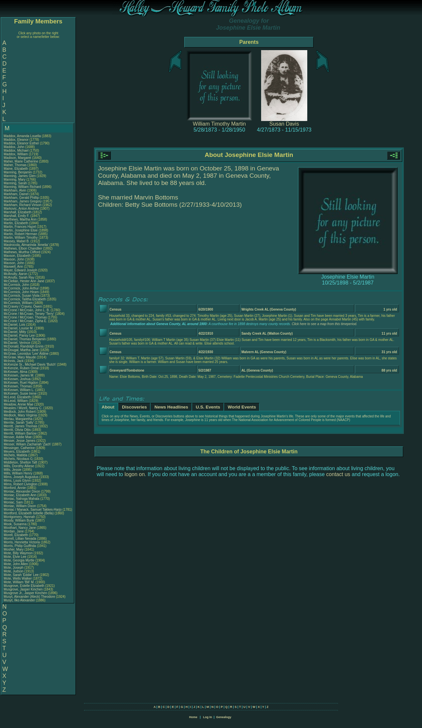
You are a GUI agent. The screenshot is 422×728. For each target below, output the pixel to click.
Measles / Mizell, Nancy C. (23, 408)
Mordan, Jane (14, 531)
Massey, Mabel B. (17, 241)
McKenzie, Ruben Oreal (21, 368)
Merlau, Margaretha (18, 419)
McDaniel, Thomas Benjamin (25, 339)
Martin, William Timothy (21, 237)
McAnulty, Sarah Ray (19, 277)
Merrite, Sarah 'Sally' (19, 422)
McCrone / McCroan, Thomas (26, 317)
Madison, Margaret (18, 158)
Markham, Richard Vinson (23, 205)
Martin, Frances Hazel (20, 226)
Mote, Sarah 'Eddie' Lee (21, 575)
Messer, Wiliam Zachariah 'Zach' (27, 444)
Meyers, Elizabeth (17, 451)
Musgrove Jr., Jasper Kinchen (25, 593)
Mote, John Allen (16, 564)
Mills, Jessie (13, 469)
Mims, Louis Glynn (17, 480)
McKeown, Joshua (18, 379)
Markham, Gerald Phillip (21, 197)
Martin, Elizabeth (16, 223)
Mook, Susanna (15, 524)
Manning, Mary (15, 179)
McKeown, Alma (16, 372)
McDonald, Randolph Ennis (24, 346)
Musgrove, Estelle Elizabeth (24, 586)
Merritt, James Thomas (20, 426)
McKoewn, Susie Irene (20, 393)
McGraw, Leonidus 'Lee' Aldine (26, 353)
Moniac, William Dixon (20, 506)
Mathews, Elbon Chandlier (23, 248)
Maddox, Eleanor (16, 139)
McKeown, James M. (19, 375)
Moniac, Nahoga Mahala (21, 499)
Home (193, 717)
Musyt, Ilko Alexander (19, 600)
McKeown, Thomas (18, 386)
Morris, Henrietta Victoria (22, 542)
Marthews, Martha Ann (20, 219)
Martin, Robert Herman (20, 234)
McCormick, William (19, 303)
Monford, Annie (15, 488)
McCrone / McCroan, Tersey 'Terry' (29, 314)
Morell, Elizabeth (16, 535)
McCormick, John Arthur (21, 288)
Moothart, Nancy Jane (20, 528)
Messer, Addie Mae (18, 437)
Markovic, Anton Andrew (21, 208)
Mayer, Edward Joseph (20, 270)
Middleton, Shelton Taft (20, 462)
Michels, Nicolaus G (18, 459)
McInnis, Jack (14, 361)
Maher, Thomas (15, 165)
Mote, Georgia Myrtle (19, 560)
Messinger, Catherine (20, 448)
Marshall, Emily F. (16, 216)
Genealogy (223, 717)
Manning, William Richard (22, 187)
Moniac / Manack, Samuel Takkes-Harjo (33, 509)
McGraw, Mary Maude (20, 357)
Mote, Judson (14, 571)
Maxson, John (14, 259)
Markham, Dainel (16, 194)
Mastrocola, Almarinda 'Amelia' (26, 245)
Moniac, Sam (14, 502)
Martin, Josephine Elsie (21, 230)
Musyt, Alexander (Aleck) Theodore (29, 596)
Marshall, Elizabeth (18, 212)
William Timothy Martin (219, 124)
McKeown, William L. (19, 390)
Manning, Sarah (16, 183)
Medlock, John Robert (20, 411)
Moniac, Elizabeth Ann (20, 495)
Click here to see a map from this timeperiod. (324, 324)
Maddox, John (14, 147)
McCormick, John (17, 285)
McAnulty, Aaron (16, 274)
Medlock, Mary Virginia (20, 415)
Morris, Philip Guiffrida (20, 546)
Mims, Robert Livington (20, 484)
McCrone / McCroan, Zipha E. (25, 321)
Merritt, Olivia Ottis (17, 430)
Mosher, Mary (14, 549)
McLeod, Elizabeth (18, 397)
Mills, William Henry (18, 473)
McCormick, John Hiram (21, 292)
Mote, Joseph (14, 567)
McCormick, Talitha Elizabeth (25, 299)
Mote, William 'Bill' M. (19, 582)
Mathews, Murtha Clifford (22, 252)
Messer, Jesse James (19, 440)
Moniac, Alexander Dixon (22, 491)
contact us (338, 474)
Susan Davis (284, 124)
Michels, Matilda (16, 455)
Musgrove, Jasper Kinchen (23, 589)
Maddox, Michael (16, 150)
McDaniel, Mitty (15, 332)
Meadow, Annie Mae (18, 404)
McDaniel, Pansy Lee (19, 335)
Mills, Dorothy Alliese (19, 466)
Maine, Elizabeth (16, 168)
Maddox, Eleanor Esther (21, 143)
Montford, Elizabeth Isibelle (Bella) (29, 513)
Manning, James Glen (20, 176)
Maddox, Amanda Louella (22, 136)
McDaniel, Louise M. (19, 328)
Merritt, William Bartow (20, 433)
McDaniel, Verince (17, 343)
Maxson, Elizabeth (18, 256)
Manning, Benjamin (18, 172)
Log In (207, 717)
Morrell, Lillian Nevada (20, 538)
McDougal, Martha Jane (21, 350)
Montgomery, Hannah (20, 517)
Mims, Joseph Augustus (21, 477)
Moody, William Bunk (19, 520)
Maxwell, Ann (14, 266)
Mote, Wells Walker (18, 578)
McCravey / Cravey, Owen (23, 306)
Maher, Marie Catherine (21, 161)
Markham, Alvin (15, 190)
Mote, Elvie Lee (15, 557)
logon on (135, 474)
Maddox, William (16, 154)
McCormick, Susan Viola (22, 295)
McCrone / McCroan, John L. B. (27, 310)
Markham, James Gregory (23, 201)
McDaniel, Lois (15, 324)
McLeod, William (16, 401)
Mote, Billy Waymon (18, 553)
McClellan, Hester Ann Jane (24, 281)
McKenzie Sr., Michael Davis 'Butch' (30, 364)
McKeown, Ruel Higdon (21, 382)
